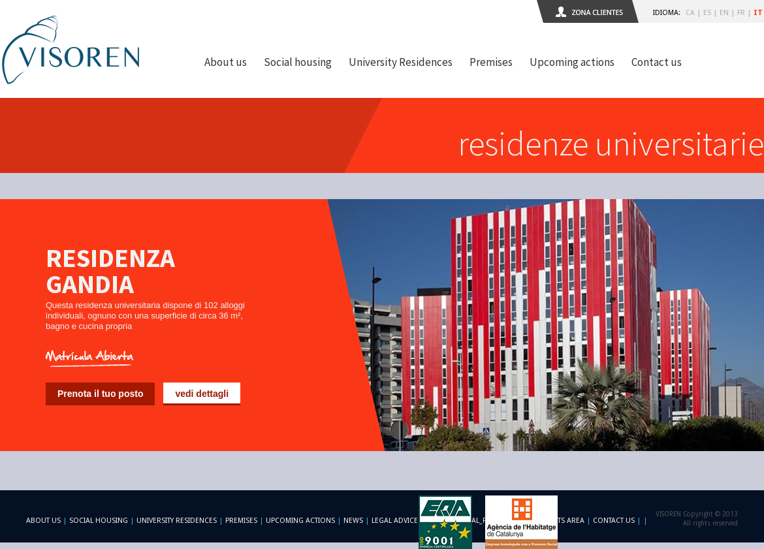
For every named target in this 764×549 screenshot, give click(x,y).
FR (741, 12)
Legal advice (395, 520)
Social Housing (99, 520)
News (353, 520)
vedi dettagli (202, 393)
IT (758, 12)
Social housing (298, 62)
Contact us (656, 62)
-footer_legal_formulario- (478, 520)
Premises (491, 62)
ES (707, 12)
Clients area (561, 520)
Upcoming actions (572, 62)
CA (690, 12)
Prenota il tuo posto (100, 393)
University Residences (401, 62)
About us (225, 62)
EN (724, 12)
